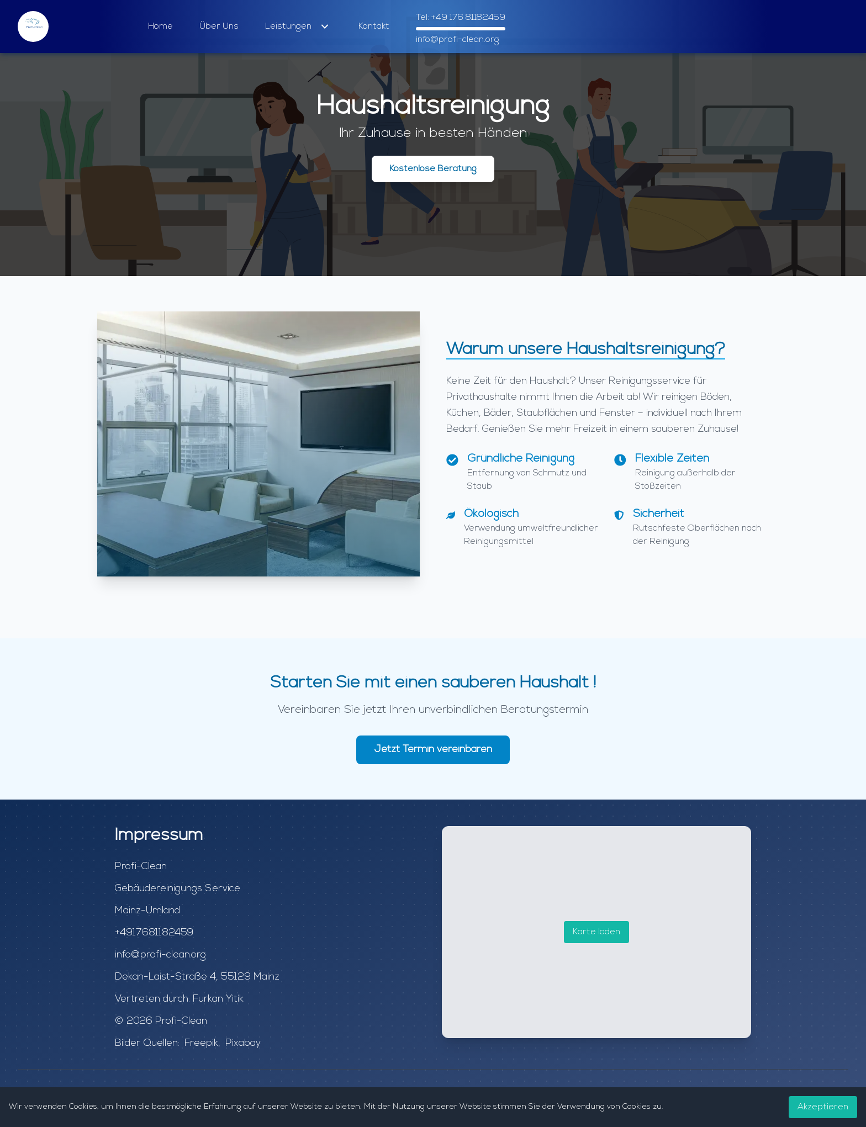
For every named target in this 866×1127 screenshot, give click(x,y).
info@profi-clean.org (457, 39)
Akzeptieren (823, 1107)
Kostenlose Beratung (433, 169)
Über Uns (219, 26)
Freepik (201, 1043)
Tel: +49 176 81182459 (460, 17)
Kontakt (373, 26)
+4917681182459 (154, 933)
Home (160, 26)
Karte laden (596, 932)
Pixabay (243, 1043)
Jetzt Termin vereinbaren (433, 749)
